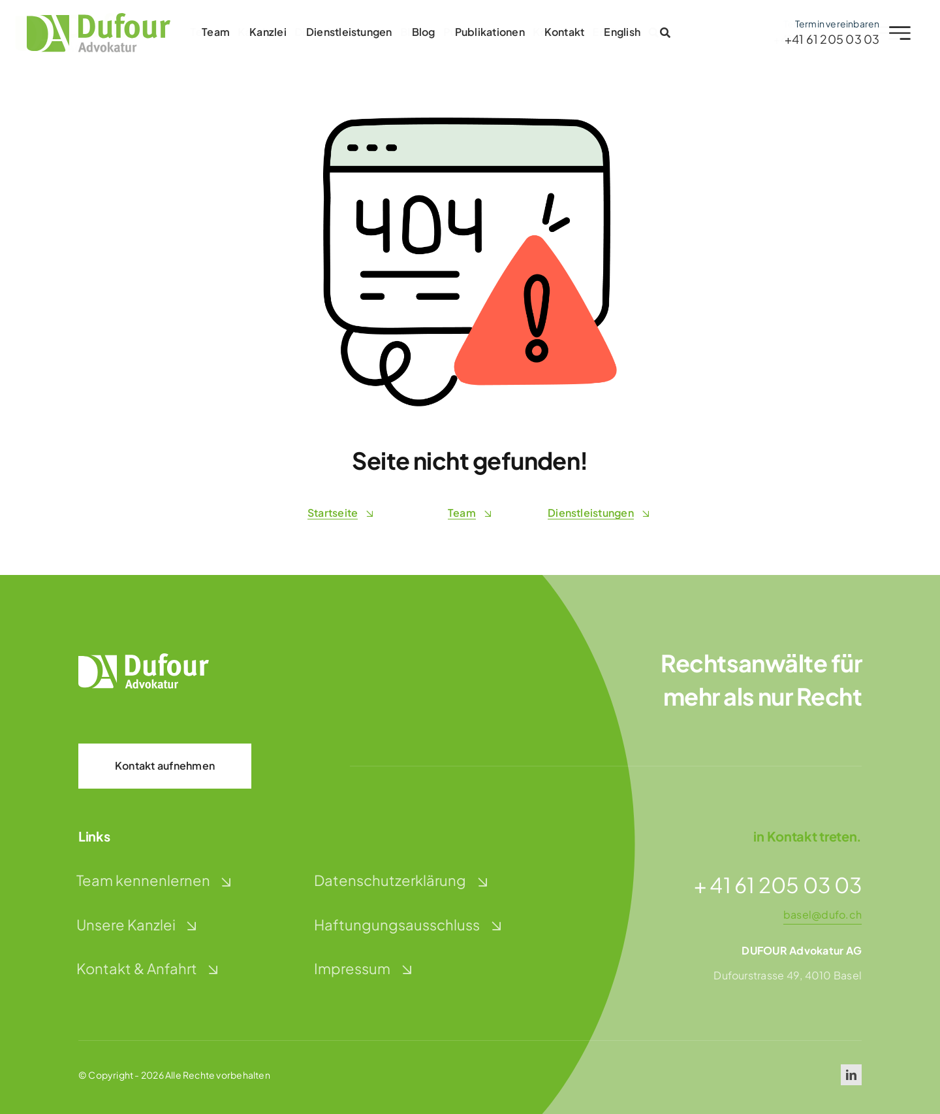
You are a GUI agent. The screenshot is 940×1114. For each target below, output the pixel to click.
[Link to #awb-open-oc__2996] (662, 32)
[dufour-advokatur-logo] (95, 18)
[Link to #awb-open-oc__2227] (896, 33)
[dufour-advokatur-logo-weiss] (143, 658)
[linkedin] (851, 1074)
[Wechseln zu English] (619, 33)
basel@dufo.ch (822, 914)
